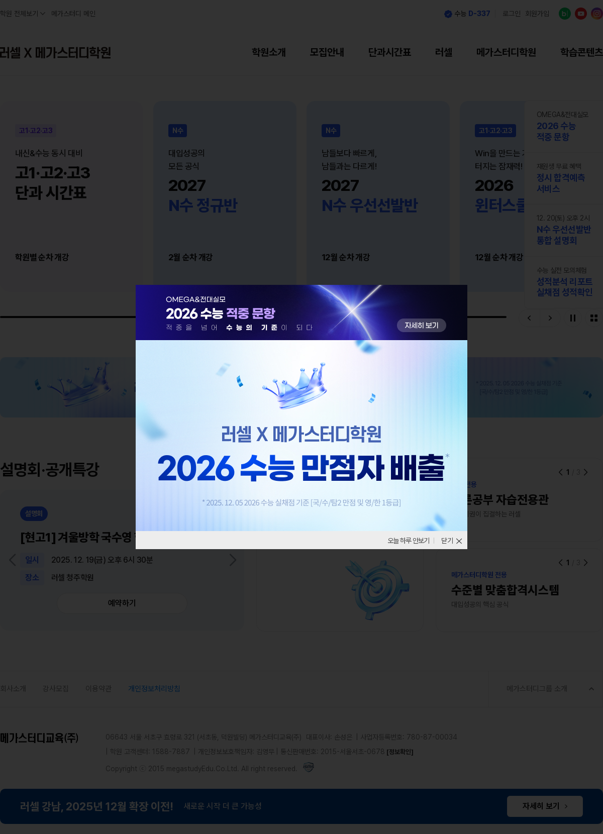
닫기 (447, 540)
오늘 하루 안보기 (404, 540)
